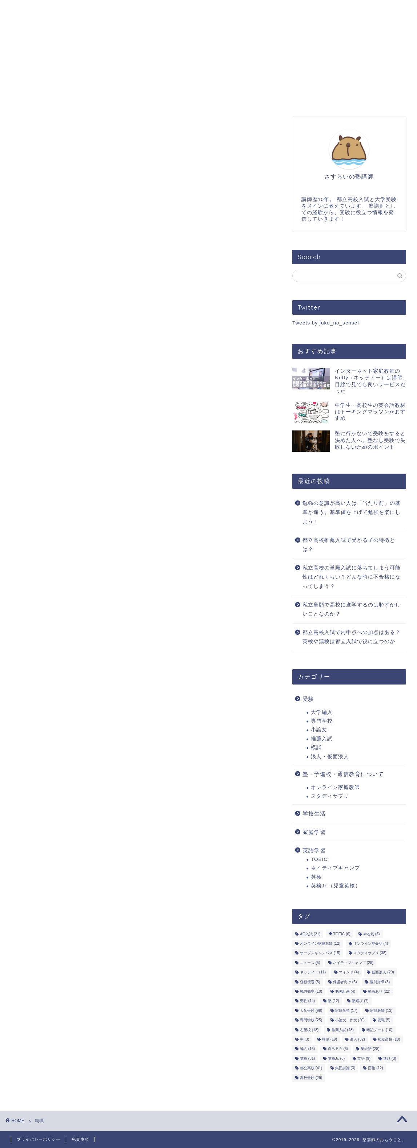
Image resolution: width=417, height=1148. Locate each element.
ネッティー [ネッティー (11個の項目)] (313, 973)
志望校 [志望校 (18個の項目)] (309, 1030)
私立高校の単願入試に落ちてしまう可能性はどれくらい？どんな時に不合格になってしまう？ (351, 577)
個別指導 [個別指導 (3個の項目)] (380, 982)
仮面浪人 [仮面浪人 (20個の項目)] (383, 973)
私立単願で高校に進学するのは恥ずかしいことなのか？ (351, 609)
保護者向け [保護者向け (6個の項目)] (345, 982)
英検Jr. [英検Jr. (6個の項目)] (336, 1059)
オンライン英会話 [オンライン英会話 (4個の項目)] (370, 943)
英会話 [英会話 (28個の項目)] (370, 1049)
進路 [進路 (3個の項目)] (389, 1059)
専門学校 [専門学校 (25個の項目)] (311, 1020)
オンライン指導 (144, 10)
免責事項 (80, 1139)
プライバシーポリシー (38, 1139)
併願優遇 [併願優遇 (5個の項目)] (310, 982)
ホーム (28, 10)
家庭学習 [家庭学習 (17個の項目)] (346, 1011)
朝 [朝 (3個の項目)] (304, 1039)
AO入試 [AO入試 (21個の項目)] (310, 934)
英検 (316, 877)
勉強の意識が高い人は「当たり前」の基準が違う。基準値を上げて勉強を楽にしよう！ (351, 512)
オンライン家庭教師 (335, 787)
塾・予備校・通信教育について (343, 774)
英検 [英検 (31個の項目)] (307, 1059)
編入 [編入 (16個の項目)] (307, 1049)
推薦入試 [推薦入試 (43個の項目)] (343, 1030)
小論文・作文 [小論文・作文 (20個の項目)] (350, 1020)
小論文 (319, 729)
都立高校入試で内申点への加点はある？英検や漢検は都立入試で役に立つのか (351, 637)
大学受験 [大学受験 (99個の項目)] (311, 1011)
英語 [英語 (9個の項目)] (363, 1059)
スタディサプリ (330, 796)
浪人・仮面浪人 (330, 756)
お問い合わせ (207, 10)
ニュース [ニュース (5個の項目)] (310, 963)
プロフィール (80, 10)
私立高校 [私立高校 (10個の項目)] (389, 1039)
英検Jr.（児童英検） (336, 885)
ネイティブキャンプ (335, 868)
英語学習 (314, 850)
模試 (316, 747)
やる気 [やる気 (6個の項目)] (371, 934)
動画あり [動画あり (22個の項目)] (379, 991)
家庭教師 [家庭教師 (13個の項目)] (381, 1011)
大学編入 (322, 712)
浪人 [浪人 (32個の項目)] (357, 1039)
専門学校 (322, 721)
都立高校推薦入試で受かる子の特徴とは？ (348, 545)
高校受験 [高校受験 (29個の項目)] (311, 1078)
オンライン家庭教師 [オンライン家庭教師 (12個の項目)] (320, 943)
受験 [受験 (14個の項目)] (307, 1001)
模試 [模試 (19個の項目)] (329, 1039)
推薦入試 (322, 738)
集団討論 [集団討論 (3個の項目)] (345, 1068)
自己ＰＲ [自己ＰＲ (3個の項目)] (338, 1049)
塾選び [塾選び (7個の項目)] (360, 1001)
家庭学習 (314, 832)
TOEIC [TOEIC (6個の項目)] (341, 934)
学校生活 (314, 813)
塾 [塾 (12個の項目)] (333, 1001)
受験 (308, 699)
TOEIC (319, 859)
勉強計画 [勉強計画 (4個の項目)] (345, 991)
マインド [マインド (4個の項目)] (349, 973)
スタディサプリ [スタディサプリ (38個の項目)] (369, 953)
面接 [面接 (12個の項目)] (375, 1068)
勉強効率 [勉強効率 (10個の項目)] (311, 991)
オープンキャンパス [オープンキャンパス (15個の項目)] (320, 953)
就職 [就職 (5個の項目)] (383, 1020)
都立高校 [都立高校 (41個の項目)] (311, 1068)
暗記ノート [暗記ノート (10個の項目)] (379, 1030)
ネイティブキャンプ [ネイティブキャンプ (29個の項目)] (353, 963)
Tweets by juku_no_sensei (325, 323)
